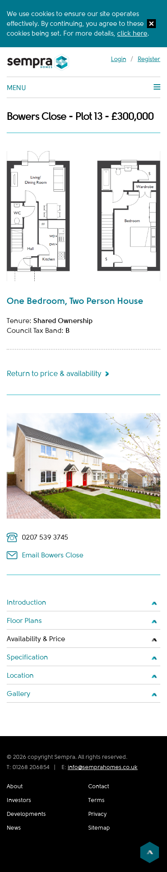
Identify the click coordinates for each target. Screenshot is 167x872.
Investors (19, 800)
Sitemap (99, 827)
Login (118, 58)
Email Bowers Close (52, 555)
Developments (26, 814)
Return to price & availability (54, 373)
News (14, 827)
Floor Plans (24, 621)
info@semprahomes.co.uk (103, 767)
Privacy (97, 814)
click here (132, 33)
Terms (96, 800)
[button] (151, 25)
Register (149, 58)
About (15, 786)
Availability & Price (36, 639)
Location (20, 675)
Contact (98, 786)
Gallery (18, 694)
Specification (27, 657)
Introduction (26, 602)
